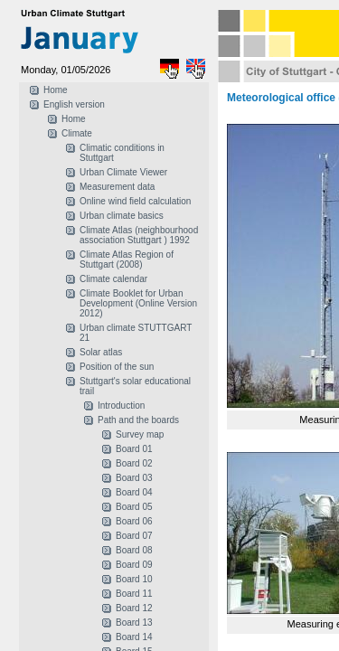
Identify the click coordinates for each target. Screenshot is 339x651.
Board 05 (134, 507)
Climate (76, 133)
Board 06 (134, 521)
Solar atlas (101, 352)
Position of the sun (117, 367)
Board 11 (134, 594)
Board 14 (134, 637)
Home (55, 90)
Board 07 (134, 536)
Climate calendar (113, 279)
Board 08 (134, 550)
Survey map (140, 434)
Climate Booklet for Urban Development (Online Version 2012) (138, 303)
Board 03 (134, 478)
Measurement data (117, 187)
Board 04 (134, 492)
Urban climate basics (122, 216)
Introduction (121, 405)
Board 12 (134, 608)
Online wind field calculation (135, 201)
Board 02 (134, 463)
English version (74, 104)
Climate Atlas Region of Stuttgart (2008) (127, 259)
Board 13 (134, 622)
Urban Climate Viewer (123, 172)
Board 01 (134, 449)
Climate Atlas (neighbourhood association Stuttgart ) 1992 (139, 235)
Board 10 (134, 579)
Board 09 (134, 565)
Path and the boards (138, 420)
